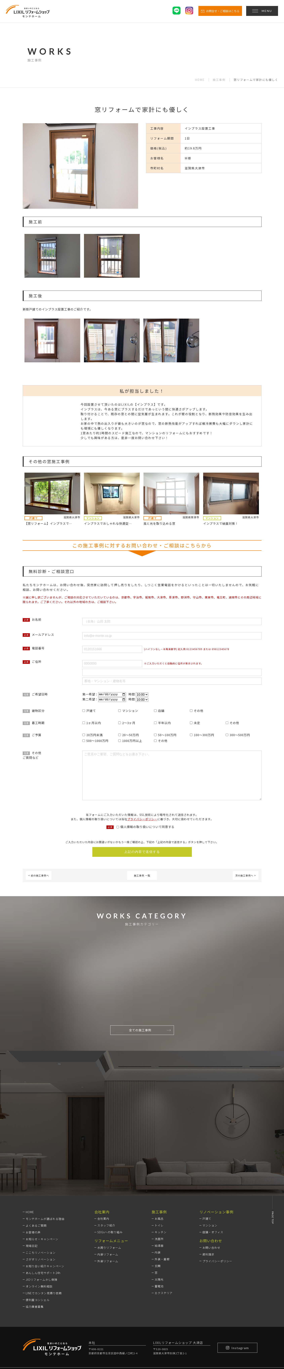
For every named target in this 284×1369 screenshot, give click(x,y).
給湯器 (159, 1194)
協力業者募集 (35, 1255)
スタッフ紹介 (106, 1173)
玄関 (158, 1214)
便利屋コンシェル (38, 1248)
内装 (158, 1200)
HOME (200, 79)
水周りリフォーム (109, 1195)
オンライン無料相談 (39, 1234)
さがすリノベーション (41, 1207)
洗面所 (159, 1187)
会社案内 (103, 1167)
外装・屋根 (162, 1207)
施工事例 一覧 (142, 876)
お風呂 (159, 1167)
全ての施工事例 (150, 1031)
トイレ (159, 1173)
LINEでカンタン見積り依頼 (44, 1241)
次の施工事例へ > (245, 876)
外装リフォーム (107, 1209)
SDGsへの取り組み (110, 1180)
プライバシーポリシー (142, 820)
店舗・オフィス (212, 1180)
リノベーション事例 (216, 1159)
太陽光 (159, 1227)
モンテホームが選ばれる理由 (45, 1167)
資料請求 (208, 1202)
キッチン (161, 1180)
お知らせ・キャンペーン (42, 1187)
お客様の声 (33, 1180)
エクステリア (164, 1241)
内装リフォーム (107, 1202)
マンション (209, 1173)
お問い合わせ (211, 1195)
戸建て (206, 1167)
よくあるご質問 (36, 1173)
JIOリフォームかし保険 (41, 1227)
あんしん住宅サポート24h (43, 1221)
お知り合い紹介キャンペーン (45, 1214)
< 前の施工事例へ (38, 876)
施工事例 (219, 79)
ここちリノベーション (41, 1200)
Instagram (237, 1296)
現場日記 (32, 1194)
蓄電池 (159, 1234)
